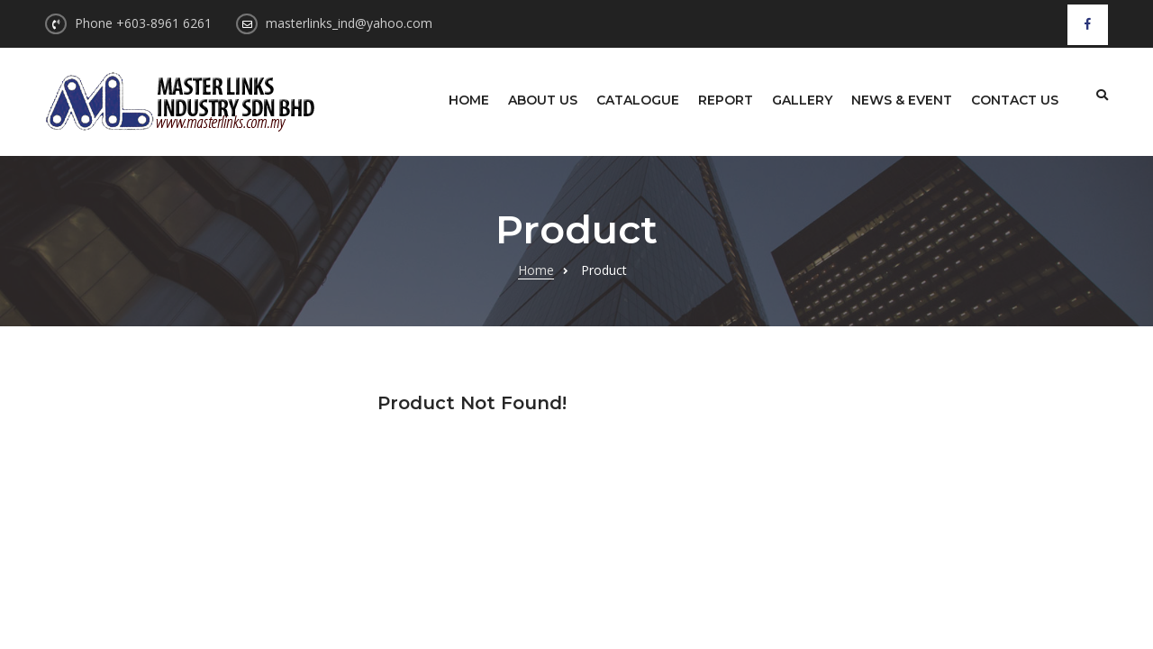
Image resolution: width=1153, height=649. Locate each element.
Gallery (802, 100)
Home (469, 100)
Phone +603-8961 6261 (143, 23)
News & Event (901, 100)
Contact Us (1014, 100)
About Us (542, 100)
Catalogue (637, 100)
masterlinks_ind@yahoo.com (349, 23)
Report (725, 100)
